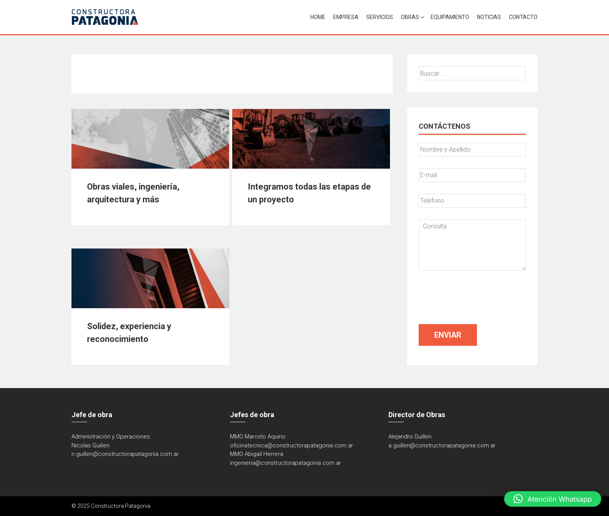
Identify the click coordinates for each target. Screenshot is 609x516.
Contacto (523, 17)
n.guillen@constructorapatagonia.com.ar (125, 453)
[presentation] (478, 297)
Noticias (489, 17)
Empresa (345, 17)
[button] (552, 499)
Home (317, 17)
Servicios (379, 17)
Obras (410, 17)
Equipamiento (450, 17)
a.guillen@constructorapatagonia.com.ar (442, 445)
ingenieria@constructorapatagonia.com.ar (285, 462)
